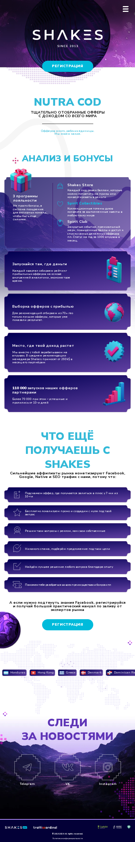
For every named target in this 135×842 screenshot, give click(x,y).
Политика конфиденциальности (68, 838)
